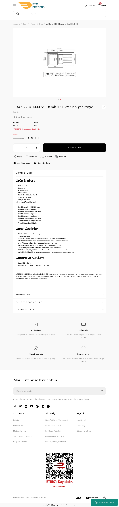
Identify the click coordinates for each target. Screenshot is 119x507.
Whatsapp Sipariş (104, 502)
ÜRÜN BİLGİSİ (25, 173)
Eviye (36, 123)
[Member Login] (89, 5)
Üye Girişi (81, 426)
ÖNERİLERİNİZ (25, 310)
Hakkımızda (18, 426)
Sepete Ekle (74, 148)
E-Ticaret (54, 505)
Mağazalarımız (19, 431)
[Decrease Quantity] (16, 148)
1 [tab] (58, 99)
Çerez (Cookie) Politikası (55, 442)
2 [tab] (60, 99)
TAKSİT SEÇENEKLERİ (30, 302)
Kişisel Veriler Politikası (54, 436)
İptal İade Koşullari (53, 431)
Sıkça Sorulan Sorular (22, 436)
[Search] (59, 14)
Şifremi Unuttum (84, 431)
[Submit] (102, 391)
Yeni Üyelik (81, 420)
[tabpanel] (59, 62)
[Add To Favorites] (104, 107)
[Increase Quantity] (36, 148)
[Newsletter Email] (59, 391)
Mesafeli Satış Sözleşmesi (56, 420)
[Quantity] (26, 148)
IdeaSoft (46, 505)
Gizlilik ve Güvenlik (53, 426)
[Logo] (31, 5)
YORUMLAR (23, 295)
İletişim (16, 420)
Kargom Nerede (20, 442)
